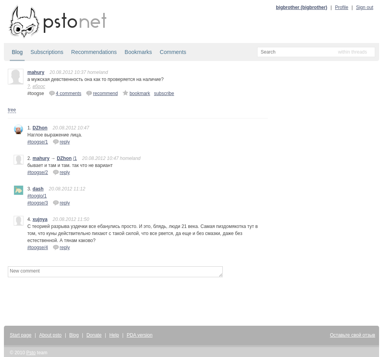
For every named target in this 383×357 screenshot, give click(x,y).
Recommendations (94, 52)
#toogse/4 (37, 247)
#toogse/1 (37, 142)
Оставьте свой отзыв (352, 335)
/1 (75, 158)
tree (12, 110)
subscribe (164, 93)
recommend (102, 93)
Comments (173, 52)
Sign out (364, 7)
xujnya (39, 219)
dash (37, 189)
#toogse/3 (37, 203)
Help (114, 335)
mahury (35, 72)
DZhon (39, 128)
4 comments (65, 93)
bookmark (136, 93)
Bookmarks (138, 52)
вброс (38, 86)
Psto (31, 352)
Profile (341, 7)
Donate (94, 335)
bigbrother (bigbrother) (301, 7)
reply (61, 141)
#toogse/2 (37, 172)
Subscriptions (46, 52)
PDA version (139, 335)
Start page (20, 335)
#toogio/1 (37, 196)
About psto (50, 335)
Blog (17, 52)
